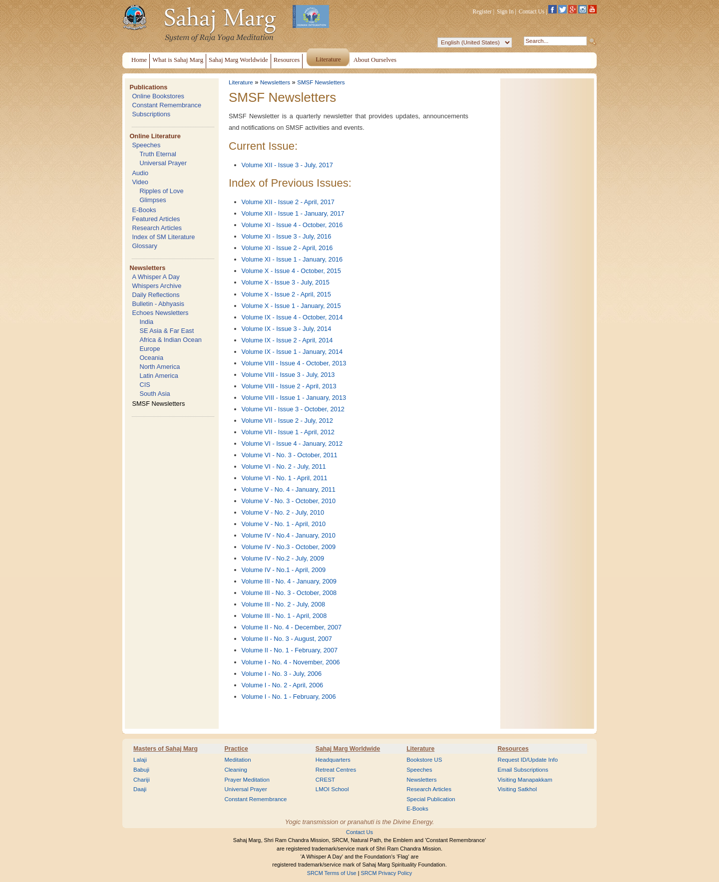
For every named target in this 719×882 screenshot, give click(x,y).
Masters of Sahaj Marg (165, 748)
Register (482, 11)
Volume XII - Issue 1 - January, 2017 (293, 213)
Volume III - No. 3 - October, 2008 (289, 592)
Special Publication (430, 799)
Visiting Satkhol (517, 789)
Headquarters (333, 760)
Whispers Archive (156, 286)
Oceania (151, 357)
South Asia (154, 393)
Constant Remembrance (166, 105)
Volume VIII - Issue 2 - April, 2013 (289, 386)
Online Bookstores (158, 96)
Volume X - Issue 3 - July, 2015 (286, 282)
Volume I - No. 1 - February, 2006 (289, 696)
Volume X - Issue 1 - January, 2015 (291, 305)
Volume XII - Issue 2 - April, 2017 (288, 202)
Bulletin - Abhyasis (158, 303)
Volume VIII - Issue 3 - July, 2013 (288, 374)
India (146, 321)
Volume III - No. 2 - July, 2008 (284, 604)
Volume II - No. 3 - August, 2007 (287, 638)
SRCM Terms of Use (332, 873)
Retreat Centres (336, 770)
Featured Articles (156, 219)
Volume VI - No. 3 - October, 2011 (290, 455)
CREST (325, 780)
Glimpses (152, 200)
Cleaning (235, 770)
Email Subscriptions (523, 770)
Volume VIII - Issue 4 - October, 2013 (294, 363)
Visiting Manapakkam (525, 780)
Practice (236, 748)
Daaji (139, 789)
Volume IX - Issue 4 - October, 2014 (292, 317)
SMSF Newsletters (158, 403)
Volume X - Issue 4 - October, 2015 (291, 271)
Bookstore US (424, 760)
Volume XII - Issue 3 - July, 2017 (287, 165)
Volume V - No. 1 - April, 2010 (284, 524)
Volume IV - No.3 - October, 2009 (289, 547)
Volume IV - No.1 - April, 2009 (284, 570)
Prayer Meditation (247, 780)
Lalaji (140, 760)
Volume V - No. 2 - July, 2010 (283, 512)
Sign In (505, 11)
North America (159, 366)
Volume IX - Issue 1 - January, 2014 (292, 351)
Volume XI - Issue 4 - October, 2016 (292, 225)
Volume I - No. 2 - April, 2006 (283, 685)
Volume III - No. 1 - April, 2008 (284, 615)
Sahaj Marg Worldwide (348, 748)
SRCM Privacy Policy (386, 873)
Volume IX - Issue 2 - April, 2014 (287, 340)
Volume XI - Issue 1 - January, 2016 (292, 259)
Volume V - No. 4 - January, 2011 (289, 489)
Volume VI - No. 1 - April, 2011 (285, 478)
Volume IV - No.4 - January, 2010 (289, 535)
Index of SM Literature (163, 237)
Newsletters (147, 268)
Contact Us (532, 11)
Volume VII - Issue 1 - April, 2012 (288, 432)
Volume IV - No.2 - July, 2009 (283, 558)
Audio (140, 173)
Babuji (141, 770)
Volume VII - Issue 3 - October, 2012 (293, 409)
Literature (241, 82)
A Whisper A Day (155, 277)
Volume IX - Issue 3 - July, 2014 (287, 328)
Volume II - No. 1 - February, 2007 (290, 650)
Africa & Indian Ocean (170, 339)
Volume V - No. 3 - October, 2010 (289, 501)
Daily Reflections (155, 294)
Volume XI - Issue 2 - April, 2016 (287, 248)
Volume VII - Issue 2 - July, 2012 (287, 420)
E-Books (144, 210)
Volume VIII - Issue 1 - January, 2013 (294, 397)
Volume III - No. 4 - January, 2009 (289, 581)
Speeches (146, 145)
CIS (144, 384)
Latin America (158, 375)
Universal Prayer (163, 163)
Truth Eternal (157, 154)
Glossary (144, 246)
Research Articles (157, 228)
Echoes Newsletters (160, 312)
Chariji (141, 780)
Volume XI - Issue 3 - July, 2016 (287, 236)
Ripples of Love (161, 191)
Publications (148, 87)
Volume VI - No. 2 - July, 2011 (284, 466)
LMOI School (332, 789)
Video (140, 182)
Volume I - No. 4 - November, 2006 (291, 662)
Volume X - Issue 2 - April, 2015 (286, 294)
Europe (149, 348)
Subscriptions (151, 114)
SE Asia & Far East (166, 330)
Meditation (237, 760)
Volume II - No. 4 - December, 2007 (292, 627)
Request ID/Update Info (528, 760)
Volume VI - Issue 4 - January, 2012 (292, 443)
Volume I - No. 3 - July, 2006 (282, 673)
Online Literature (154, 136)
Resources (513, 748)
